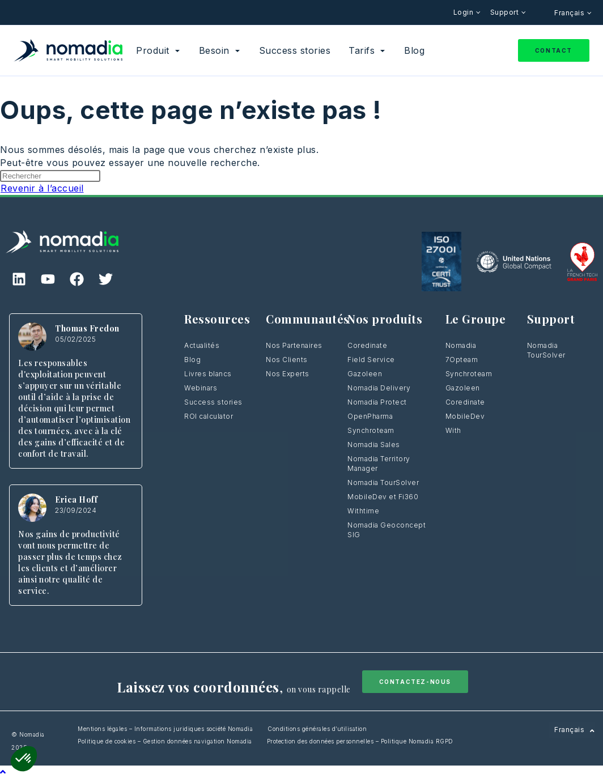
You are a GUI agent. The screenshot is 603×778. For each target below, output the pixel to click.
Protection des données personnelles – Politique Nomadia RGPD (360, 741)
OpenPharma (370, 416)
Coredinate (367, 345)
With (453, 430)
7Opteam (461, 359)
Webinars (200, 388)
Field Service (371, 359)
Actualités (201, 345)
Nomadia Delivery (378, 388)
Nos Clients (287, 359)
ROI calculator (208, 416)
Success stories (213, 402)
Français (570, 12)
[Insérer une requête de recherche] (50, 176)
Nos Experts (287, 373)
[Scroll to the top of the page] (3, 771)
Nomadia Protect (377, 402)
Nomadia (461, 345)
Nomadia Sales (373, 444)
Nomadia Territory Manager (378, 463)
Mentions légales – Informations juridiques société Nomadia (165, 728)
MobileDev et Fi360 (382, 496)
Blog (192, 359)
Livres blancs (208, 373)
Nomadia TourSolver (383, 482)
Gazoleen (364, 373)
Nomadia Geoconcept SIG (386, 530)
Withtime (363, 511)
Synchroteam (370, 430)
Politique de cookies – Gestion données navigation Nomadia (165, 741)
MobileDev (465, 416)
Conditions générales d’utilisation (317, 728)
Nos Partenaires (294, 345)
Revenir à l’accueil (42, 188)
